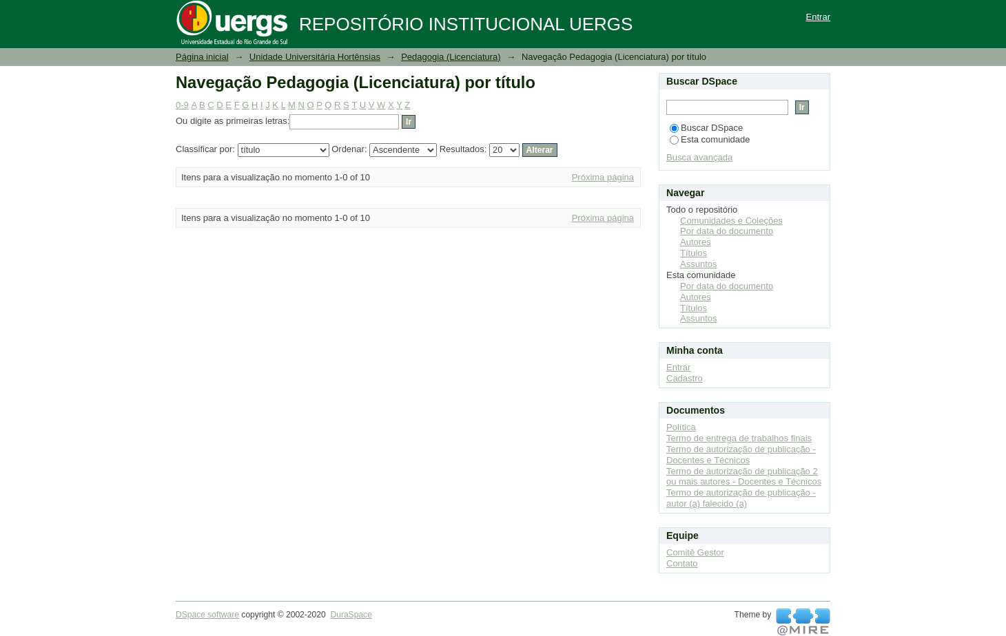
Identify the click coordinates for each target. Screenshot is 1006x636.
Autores (695, 242)
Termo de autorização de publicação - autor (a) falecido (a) (741, 498)
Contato (682, 563)
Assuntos (698, 264)
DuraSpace (350, 614)
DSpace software (207, 614)
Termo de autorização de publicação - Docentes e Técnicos (741, 454)
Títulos (693, 253)
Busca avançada (699, 157)
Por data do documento (726, 231)
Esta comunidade (710, 139)
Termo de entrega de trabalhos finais (739, 438)
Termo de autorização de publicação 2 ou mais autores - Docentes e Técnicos (743, 476)
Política (681, 427)
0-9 (182, 105)
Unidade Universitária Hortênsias (314, 57)
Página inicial (202, 57)
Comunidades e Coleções (731, 220)
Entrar (818, 17)
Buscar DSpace (706, 128)
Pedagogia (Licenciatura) (451, 57)
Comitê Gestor (695, 552)
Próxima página (603, 177)
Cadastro (684, 378)
